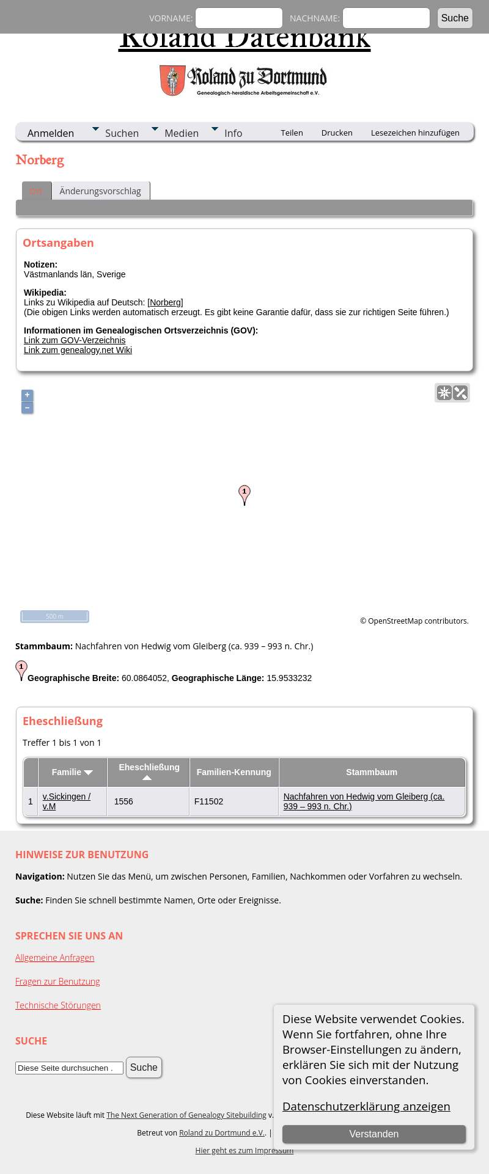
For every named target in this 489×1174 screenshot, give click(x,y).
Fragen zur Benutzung (57, 981)
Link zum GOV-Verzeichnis (75, 340)
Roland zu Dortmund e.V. (222, 1133)
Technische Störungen (58, 1005)
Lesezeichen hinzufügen (415, 132)
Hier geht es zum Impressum (245, 1150)
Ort (36, 191)
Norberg (165, 302)
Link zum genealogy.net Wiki (78, 350)
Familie (72, 772)
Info (233, 133)
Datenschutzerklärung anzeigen (366, 1106)
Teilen (292, 132)
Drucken (337, 132)
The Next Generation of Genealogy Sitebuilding (186, 1115)
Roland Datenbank (245, 36)
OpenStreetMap (395, 621)
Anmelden (51, 133)
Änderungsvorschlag (100, 191)
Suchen (122, 133)
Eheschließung (149, 771)
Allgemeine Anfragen (55, 957)
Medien (181, 133)
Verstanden (374, 1134)
